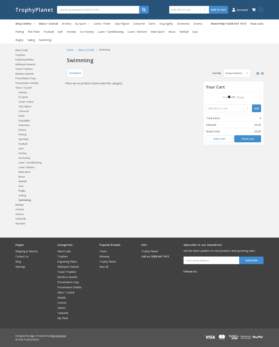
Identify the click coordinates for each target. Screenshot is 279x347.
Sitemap (20, 266)
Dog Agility (166, 23)
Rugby (19, 40)
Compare (75, 73)
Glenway (104, 256)
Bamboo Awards (24, 73)
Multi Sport (158, 31)
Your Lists (257, 23)
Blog (18, 261)
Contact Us (22, 256)
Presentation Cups (25, 78)
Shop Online (25, 23)
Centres (19, 209)
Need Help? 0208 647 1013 (228, 23)
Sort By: (216, 73)
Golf (60, 31)
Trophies (20, 55)
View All (103, 266)
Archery (66, 23)
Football (49, 31)
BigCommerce (58, 335)
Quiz (195, 31)
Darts (152, 23)
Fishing (19, 31)
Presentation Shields (27, 83)
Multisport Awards (25, 64)
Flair (32, 335)
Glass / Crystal (48, 23)
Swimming (45, 40)
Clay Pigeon (122, 23)
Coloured (139, 23)
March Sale (21, 50)
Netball (183, 31)
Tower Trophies (24, 69)
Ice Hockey (87, 31)
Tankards (20, 218)
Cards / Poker (102, 23)
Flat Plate (34, 31)
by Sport (82, 23)
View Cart (219, 138)
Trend (102, 251)
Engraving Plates (24, 59)
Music (172, 31)
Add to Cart (218, 9)
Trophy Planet (107, 261)
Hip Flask (20, 223)
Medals (19, 204)
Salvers (19, 214)
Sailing (31, 40)
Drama (198, 23)
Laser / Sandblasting (111, 31)
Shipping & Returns (26, 251)
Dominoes (183, 23)
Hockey (71, 31)
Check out (247, 138)
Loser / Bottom (137, 31)
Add (256, 108)
